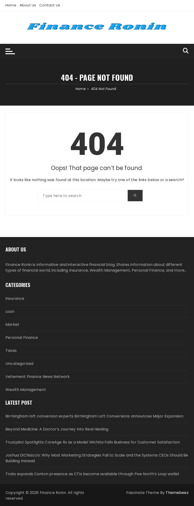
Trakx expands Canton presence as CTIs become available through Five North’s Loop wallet (92, 474)
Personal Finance (21, 337)
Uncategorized (19, 363)
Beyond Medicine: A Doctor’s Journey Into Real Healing (56, 429)
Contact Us (49, 5)
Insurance (14, 298)
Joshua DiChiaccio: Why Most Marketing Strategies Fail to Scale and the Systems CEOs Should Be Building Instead (96, 458)
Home (10, 5)
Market (12, 324)
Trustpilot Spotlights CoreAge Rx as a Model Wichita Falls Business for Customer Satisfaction (92, 442)
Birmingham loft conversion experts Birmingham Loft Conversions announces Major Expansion (94, 416)
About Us (28, 5)
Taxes (11, 350)
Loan (9, 311)
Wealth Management (25, 389)
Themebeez (177, 492)
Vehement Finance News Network (37, 376)
